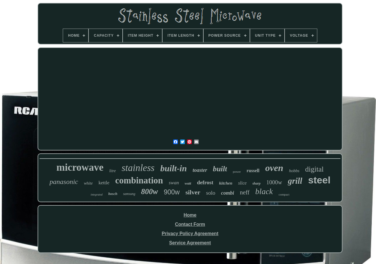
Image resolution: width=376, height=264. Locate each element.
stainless (138, 168)
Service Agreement (190, 242)
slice (242, 183)
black (264, 191)
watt (188, 183)
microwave (80, 167)
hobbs (294, 170)
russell (253, 170)
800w (149, 191)
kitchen (226, 183)
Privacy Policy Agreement (190, 233)
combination (139, 180)
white (88, 183)
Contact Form (190, 224)
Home (190, 215)
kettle (103, 182)
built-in (173, 168)
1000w (274, 182)
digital (314, 169)
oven (274, 168)
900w (172, 192)
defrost (205, 182)
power (237, 171)
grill (295, 180)
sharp (256, 183)
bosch (112, 194)
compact (284, 194)
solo (210, 193)
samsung (129, 194)
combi (227, 193)
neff (244, 192)
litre (112, 171)
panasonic (63, 181)
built (220, 169)
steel (319, 179)
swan (174, 182)
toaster (200, 170)
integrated (96, 194)
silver (192, 192)
